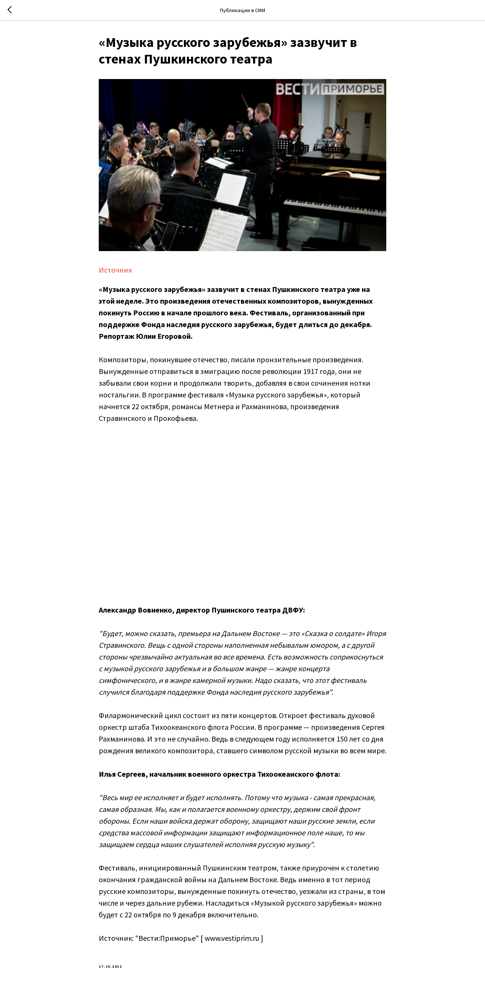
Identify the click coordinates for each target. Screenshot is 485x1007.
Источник (115, 271)
